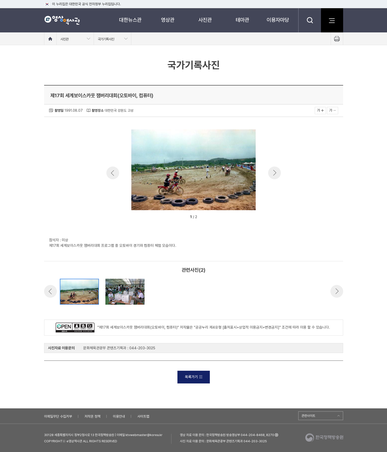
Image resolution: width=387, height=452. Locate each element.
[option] (193, 170)
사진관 (205, 20)
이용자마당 (278, 20)
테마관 (242, 20)
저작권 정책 (92, 416)
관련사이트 (308, 416)
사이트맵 (143, 416)
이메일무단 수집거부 (58, 416)
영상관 (167, 20)
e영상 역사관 (62, 20)
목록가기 (193, 377)
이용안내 (119, 416)
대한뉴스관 (130, 20)
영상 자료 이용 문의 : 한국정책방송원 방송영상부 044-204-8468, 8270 (227, 435)
